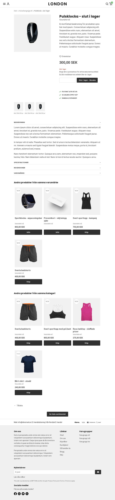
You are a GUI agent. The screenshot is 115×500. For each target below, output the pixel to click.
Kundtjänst (64, 445)
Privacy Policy (52, 481)
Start (62, 435)
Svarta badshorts (23, 270)
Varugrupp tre (84, 442)
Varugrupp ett (84, 435)
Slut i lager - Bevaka (87, 80)
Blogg (62, 452)
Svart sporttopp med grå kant (57, 329)
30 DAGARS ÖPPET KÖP (68, 95)
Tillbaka (18, 406)
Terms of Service (65, 481)
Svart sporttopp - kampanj (85, 218)
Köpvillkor (63, 442)
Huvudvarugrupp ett (26, 11)
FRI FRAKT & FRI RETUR (68, 92)
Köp (86, 232)
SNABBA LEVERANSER (68, 98)
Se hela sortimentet (57, 414)
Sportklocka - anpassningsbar (28, 218)
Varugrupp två (84, 438)
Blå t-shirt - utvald (23, 381)
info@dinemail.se (24, 422)
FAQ (61, 455)
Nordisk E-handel (55, 422)
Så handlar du (65, 448)
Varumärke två (64, 20)
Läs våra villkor (19, 477)
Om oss (63, 438)
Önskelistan (65, 56)
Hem (15, 11)
